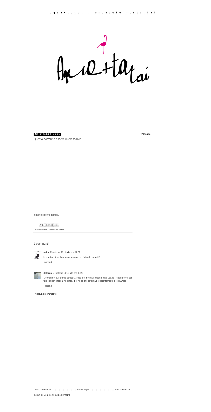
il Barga (47, 273)
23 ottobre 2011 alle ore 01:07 (65, 252)
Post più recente (43, 389)
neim (46, 252)
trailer (61, 230)
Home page (83, 389)
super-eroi (53, 230)
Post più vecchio (123, 389)
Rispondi (47, 262)
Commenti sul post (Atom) (57, 395)
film (45, 230)
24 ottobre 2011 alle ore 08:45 (68, 273)
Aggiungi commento (46, 294)
